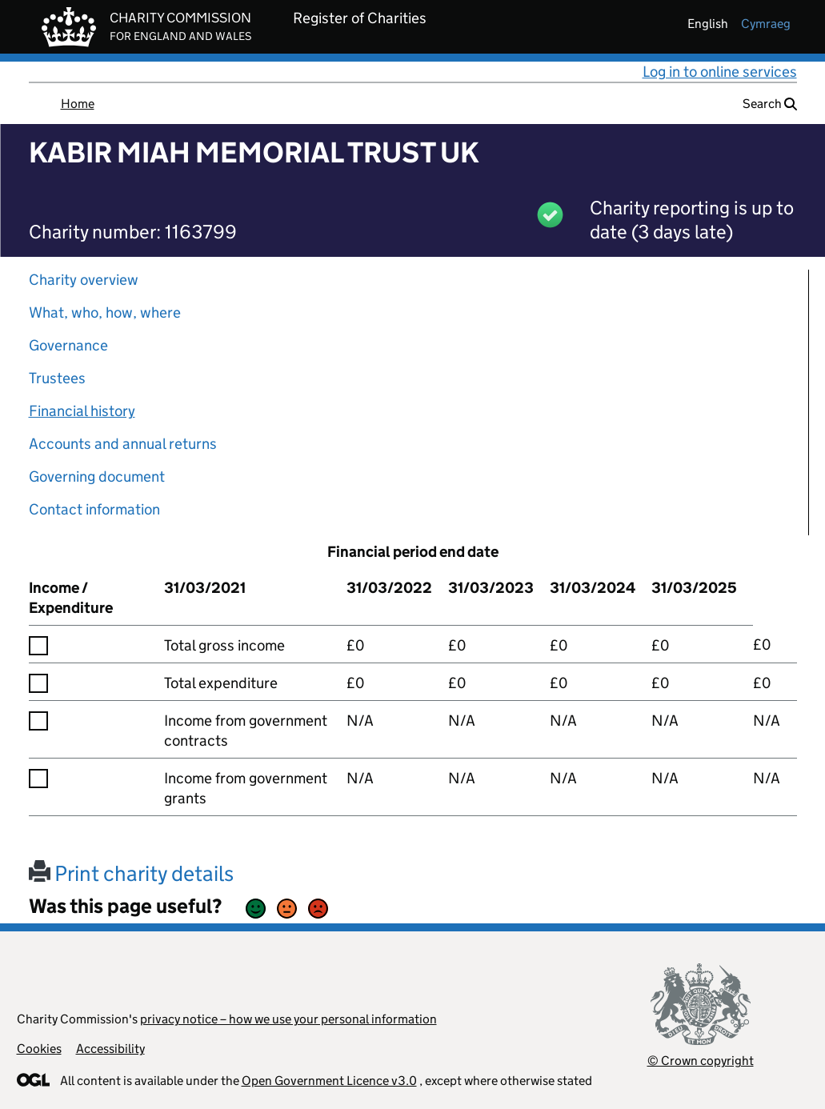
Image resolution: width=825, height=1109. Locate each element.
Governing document (97, 476)
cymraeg (766, 23)
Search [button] (770, 103)
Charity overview (83, 279)
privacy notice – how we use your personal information (288, 1019)
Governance (68, 345)
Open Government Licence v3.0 (329, 1080)
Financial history (82, 411)
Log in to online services (720, 71)
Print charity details (131, 873)
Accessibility (110, 1048)
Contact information (94, 509)
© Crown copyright (700, 1060)
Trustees (57, 378)
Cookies (39, 1048)
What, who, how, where (105, 312)
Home (77, 103)
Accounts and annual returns (123, 443)
